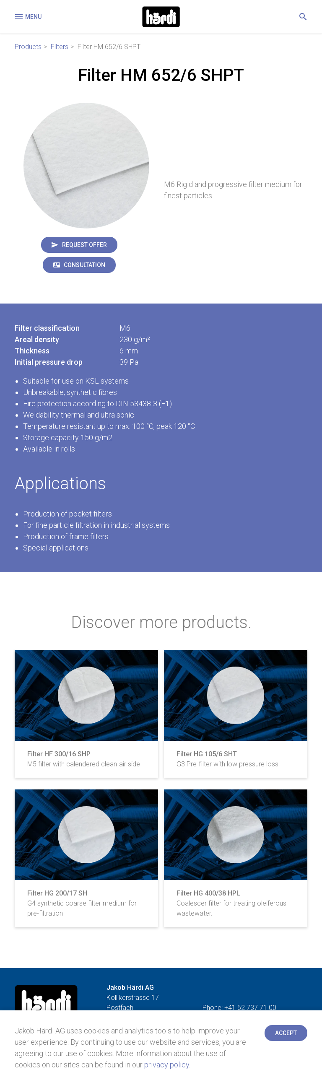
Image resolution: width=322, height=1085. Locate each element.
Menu (28, 17)
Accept (286, 1033)
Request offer (84, 244)
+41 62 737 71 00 (250, 1008)
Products (28, 47)
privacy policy (166, 1064)
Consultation (84, 265)
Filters (59, 47)
